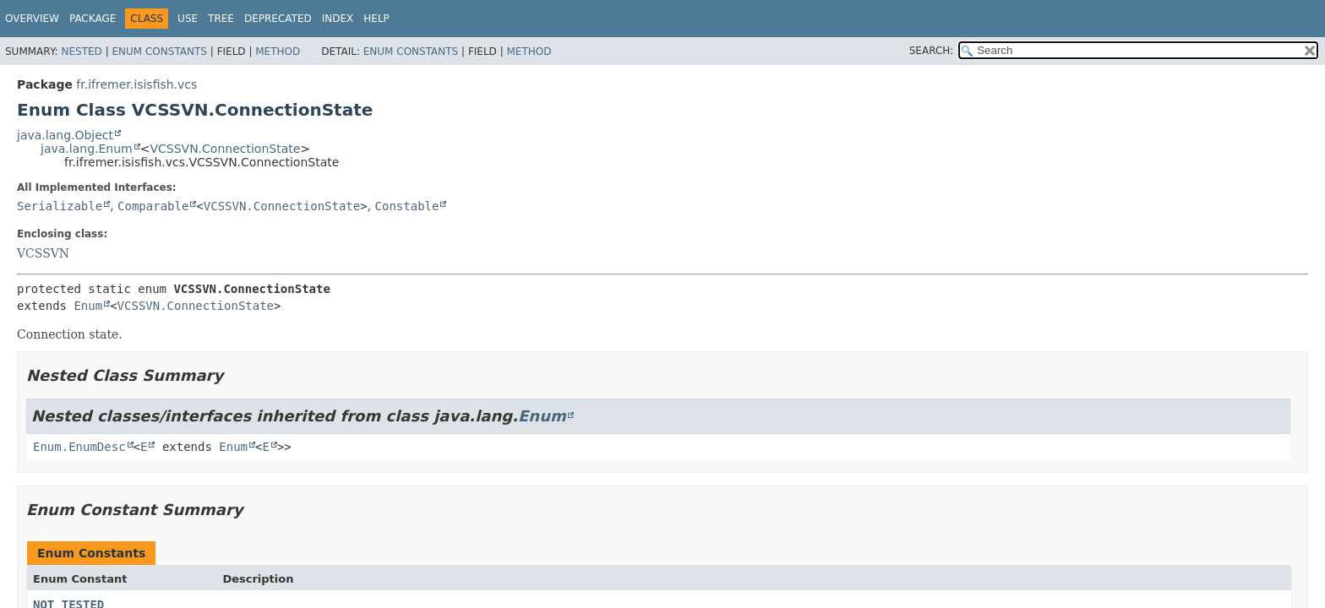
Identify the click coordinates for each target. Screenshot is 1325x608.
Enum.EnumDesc (79, 446)
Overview (32, 18)
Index (338, 18)
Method (277, 51)
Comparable (152, 206)
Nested (81, 51)
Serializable (59, 206)
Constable (407, 206)
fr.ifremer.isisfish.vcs (136, 84)
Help (376, 18)
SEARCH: (931, 51)
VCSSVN (43, 253)
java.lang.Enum (87, 148)
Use (187, 18)
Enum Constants (159, 51)
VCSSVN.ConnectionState (225, 148)
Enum (88, 305)
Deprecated (278, 18)
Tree (221, 18)
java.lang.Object (65, 135)
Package (92, 18)
